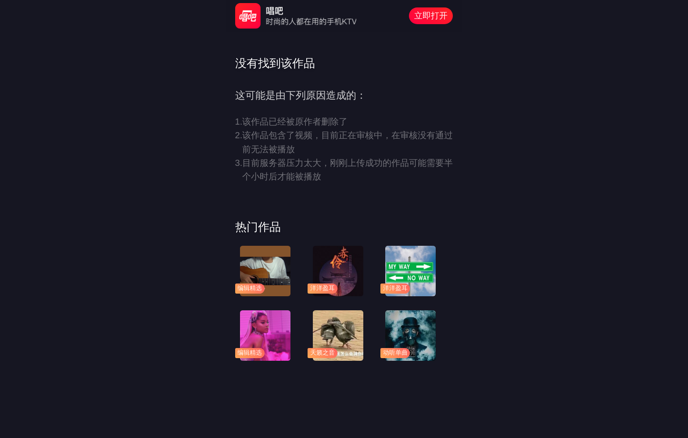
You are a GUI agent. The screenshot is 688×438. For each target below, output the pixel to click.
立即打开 (431, 15)
